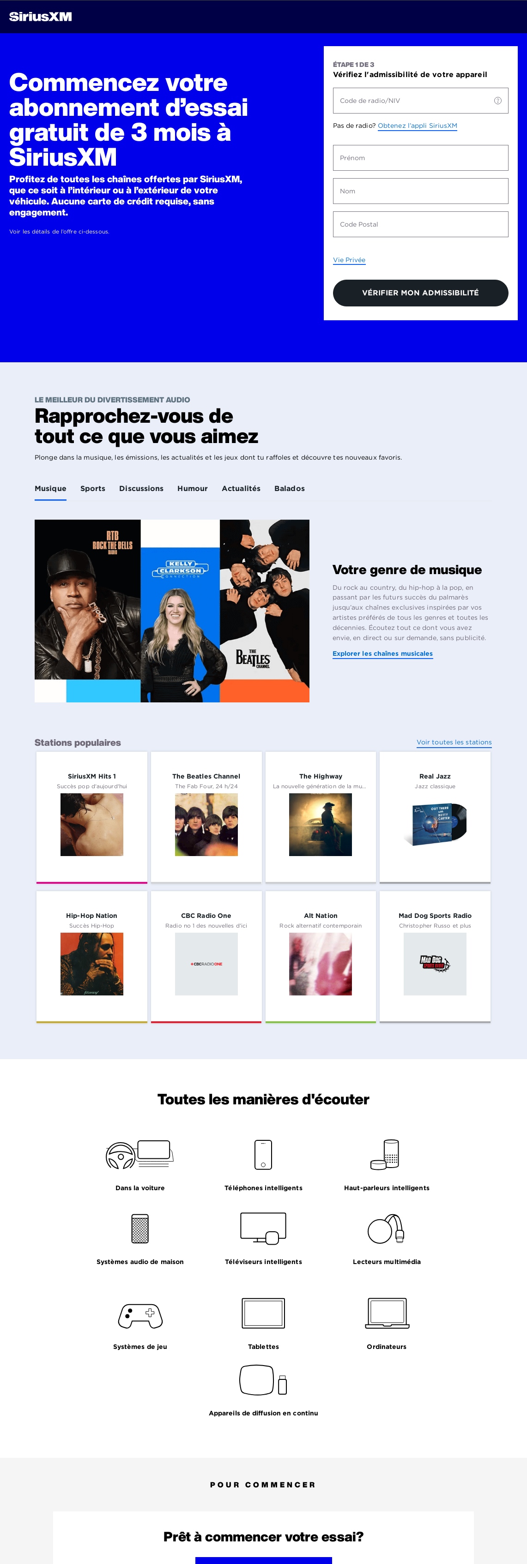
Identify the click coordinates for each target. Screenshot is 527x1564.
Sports (93, 488)
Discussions (141, 488)
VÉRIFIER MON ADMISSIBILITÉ (420, 292)
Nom (347, 191)
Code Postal (359, 224)
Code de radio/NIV (370, 100)
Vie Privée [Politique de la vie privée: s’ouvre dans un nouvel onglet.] (349, 260)
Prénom (352, 158)
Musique (51, 488)
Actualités (241, 488)
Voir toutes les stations (454, 742)
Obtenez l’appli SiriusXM (417, 125)
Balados (289, 488)
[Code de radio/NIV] (497, 100)
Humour (192, 488)
